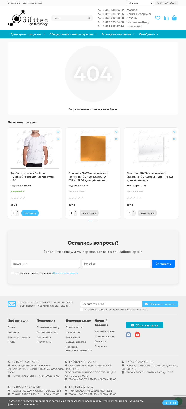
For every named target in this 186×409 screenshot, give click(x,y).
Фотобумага (162, 34)
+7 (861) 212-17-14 (80, 387)
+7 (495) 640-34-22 (26, 362)
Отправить (163, 264)
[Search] (72, 18)
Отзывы (13, 327)
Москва (132, 10)
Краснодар (134, 26)
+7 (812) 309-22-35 (82, 362)
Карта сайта (44, 337)
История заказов (105, 336)
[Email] (111, 304)
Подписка (101, 346)
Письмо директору (48, 327)
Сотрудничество (76, 341)
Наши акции (73, 332)
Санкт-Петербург (139, 14)
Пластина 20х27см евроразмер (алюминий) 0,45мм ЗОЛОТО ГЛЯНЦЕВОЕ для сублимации (88, 176)
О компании (14, 3)
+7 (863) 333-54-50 (26, 387)
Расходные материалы (126, 34)
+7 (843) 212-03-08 (139, 362)
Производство (74, 327)
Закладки (100, 341)
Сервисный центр (47, 332)
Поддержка (46, 321)
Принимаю (170, 402)
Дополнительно (78, 321)
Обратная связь (144, 325)
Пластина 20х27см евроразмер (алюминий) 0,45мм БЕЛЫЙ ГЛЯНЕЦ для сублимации (150, 176)
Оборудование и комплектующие (77, 34)
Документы (73, 337)
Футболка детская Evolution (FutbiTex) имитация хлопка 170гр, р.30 (32, 176)
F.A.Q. (11, 341)
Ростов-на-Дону (138, 22)
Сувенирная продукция (28, 34)
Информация (18, 321)
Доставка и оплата (32, 3)
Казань (132, 18)
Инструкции (44, 341)
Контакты (13, 332)
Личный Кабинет (101, 323)
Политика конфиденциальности (79, 348)
